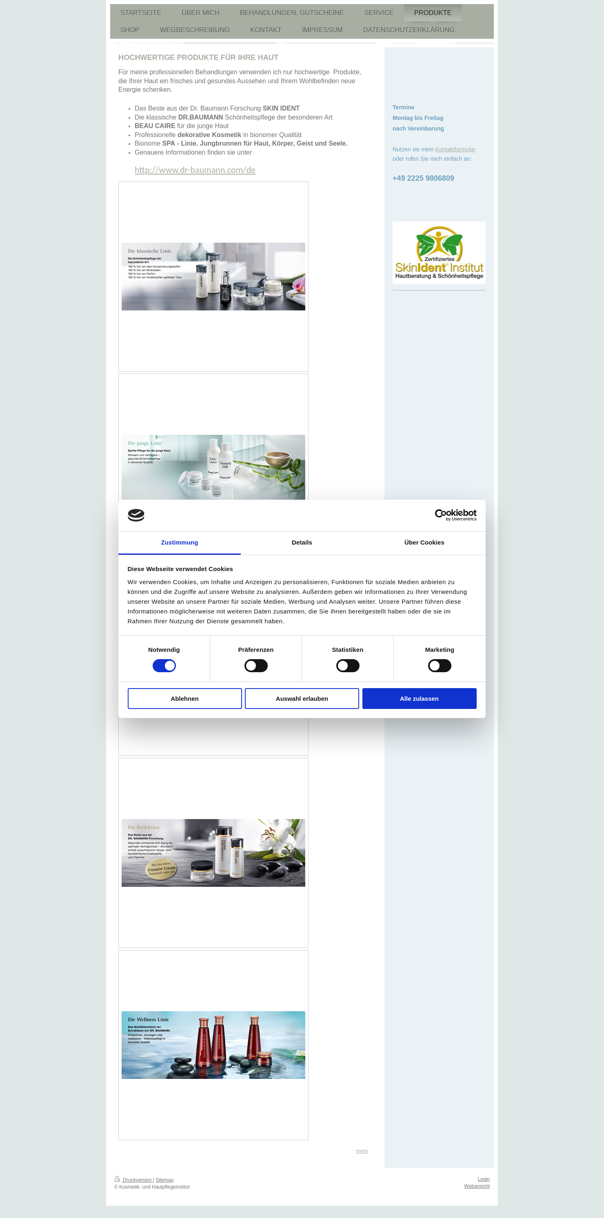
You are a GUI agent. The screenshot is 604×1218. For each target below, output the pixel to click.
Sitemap (164, 1180)
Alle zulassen (419, 698)
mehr (362, 1151)
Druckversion (133, 1180)
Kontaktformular (455, 149)
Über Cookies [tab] (424, 542)
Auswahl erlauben (302, 698)
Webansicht (477, 1186)
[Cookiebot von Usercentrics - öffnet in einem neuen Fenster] (441, 515)
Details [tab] (302, 542)
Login (484, 1179)
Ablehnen (184, 698)
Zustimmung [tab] (179, 542)
